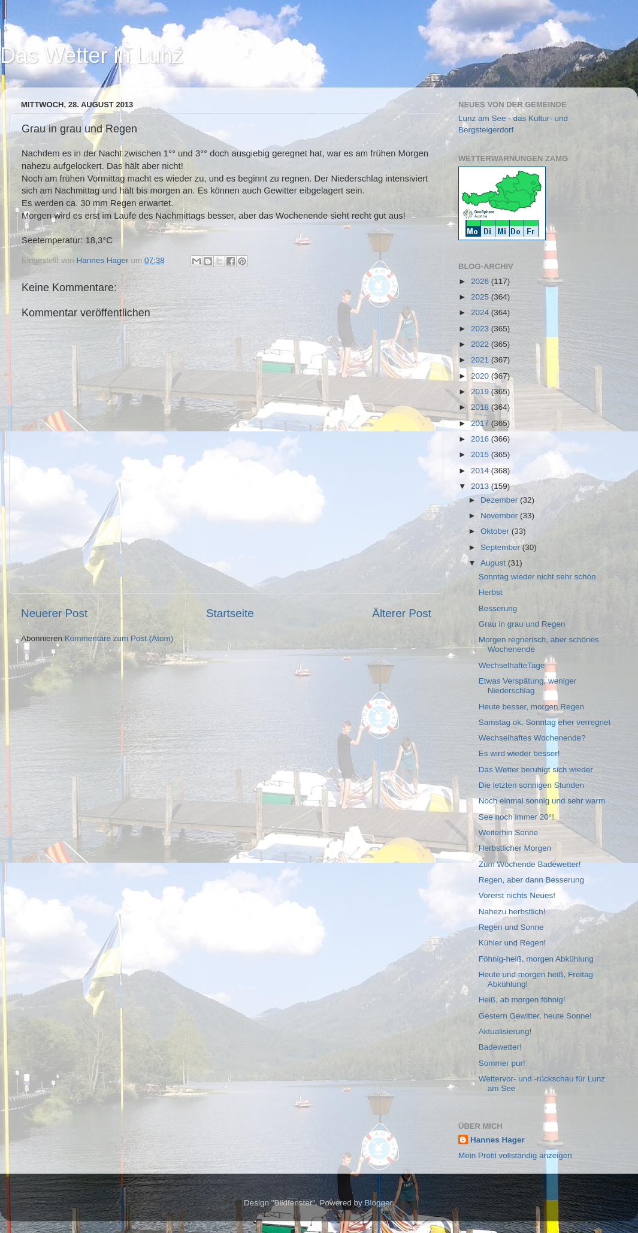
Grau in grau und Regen (522, 623)
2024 (481, 312)
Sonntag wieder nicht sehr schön (537, 576)
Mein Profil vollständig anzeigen (515, 1155)
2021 (481, 359)
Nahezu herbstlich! (512, 911)
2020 (481, 375)
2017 (481, 423)
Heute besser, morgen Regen (531, 706)
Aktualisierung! (505, 1031)
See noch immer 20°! (516, 816)
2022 (481, 344)
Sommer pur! (502, 1063)
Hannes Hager (497, 1139)
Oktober (496, 531)
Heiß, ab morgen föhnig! (522, 999)
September (501, 547)
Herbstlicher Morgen (515, 848)
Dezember (500, 499)
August (494, 562)
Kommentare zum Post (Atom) (119, 638)
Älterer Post (401, 613)
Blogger (378, 1202)
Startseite (230, 613)
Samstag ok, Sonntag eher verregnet (545, 722)
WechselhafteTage (512, 665)
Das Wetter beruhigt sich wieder (536, 769)
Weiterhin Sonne (509, 832)
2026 (481, 281)
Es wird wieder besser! (519, 753)
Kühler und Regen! (512, 942)
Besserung (498, 608)
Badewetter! (500, 1046)
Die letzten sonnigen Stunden (531, 785)
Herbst (491, 592)
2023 (481, 328)
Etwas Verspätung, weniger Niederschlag (528, 685)
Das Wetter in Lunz (91, 55)
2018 (481, 407)
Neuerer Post (54, 613)
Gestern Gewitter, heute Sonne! (535, 1015)
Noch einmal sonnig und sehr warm (542, 800)
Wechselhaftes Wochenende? (532, 737)
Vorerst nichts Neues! (517, 895)
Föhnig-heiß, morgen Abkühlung (536, 958)
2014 (481, 470)
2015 (481, 454)
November (500, 515)
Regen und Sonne (511, 927)
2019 (481, 391)
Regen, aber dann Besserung (531, 879)
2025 (481, 296)
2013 (481, 486)
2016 (481, 438)
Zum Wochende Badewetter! (530, 864)
